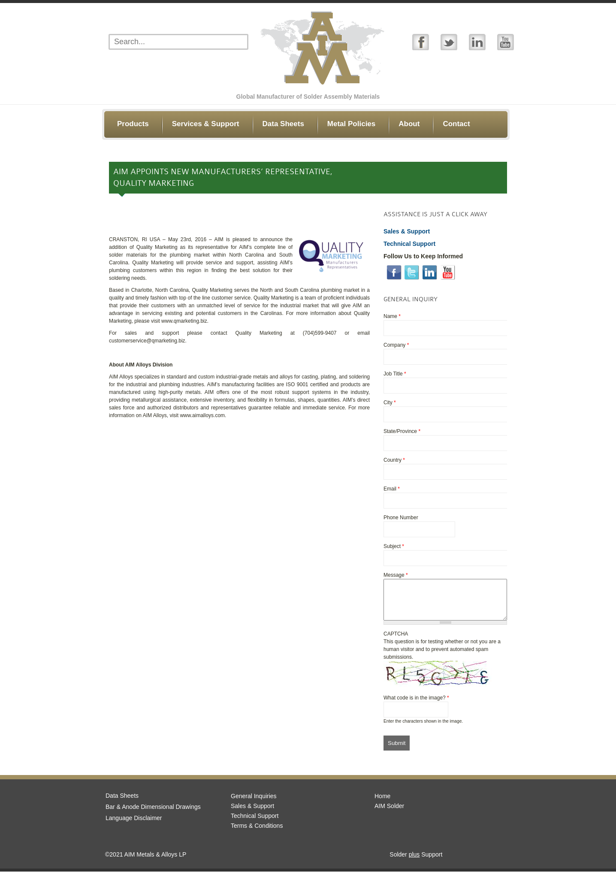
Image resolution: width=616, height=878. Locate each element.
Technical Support (254, 822)
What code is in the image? (416, 704)
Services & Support (205, 124)
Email (391, 489)
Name (392, 316)
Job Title (394, 374)
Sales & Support (252, 812)
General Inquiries (254, 802)
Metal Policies (351, 124)
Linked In (477, 41)
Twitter (449, 41)
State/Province (401, 431)
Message (395, 575)
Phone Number (400, 518)
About (409, 124)
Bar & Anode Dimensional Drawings (153, 813)
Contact (456, 124)
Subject (393, 546)
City (389, 403)
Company (396, 345)
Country (394, 460)
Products (133, 124)
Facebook (420, 41)
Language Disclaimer (134, 824)
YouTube (505, 41)
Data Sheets (283, 124)
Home (382, 802)
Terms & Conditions (257, 832)
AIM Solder (389, 812)
